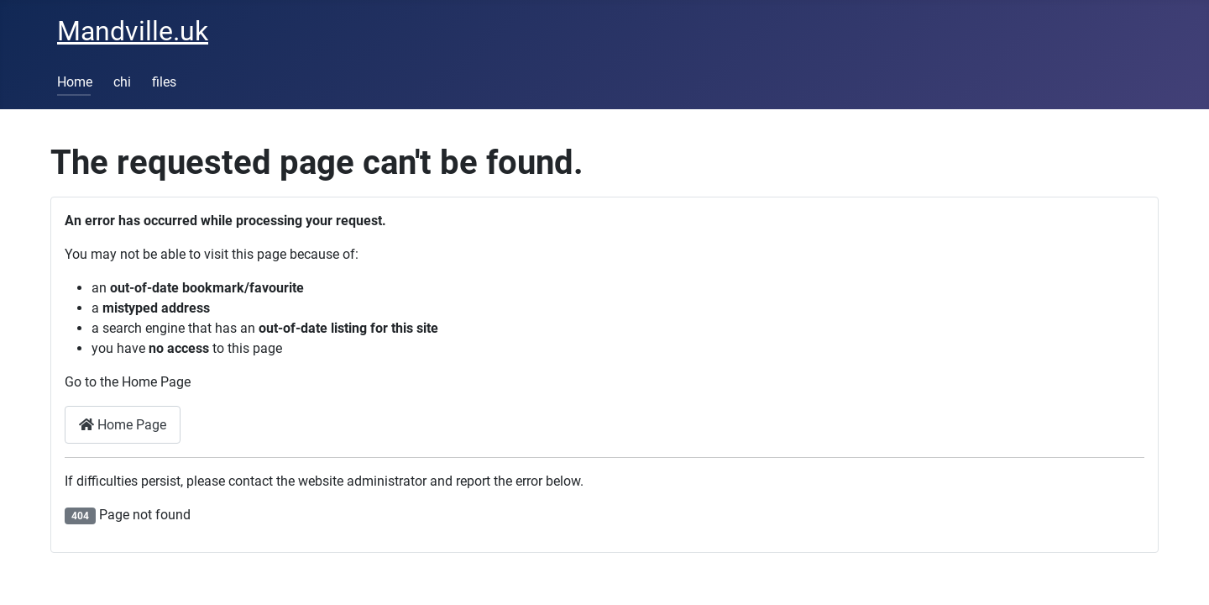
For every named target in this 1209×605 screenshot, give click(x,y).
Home (74, 82)
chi (122, 82)
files (164, 82)
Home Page (122, 425)
